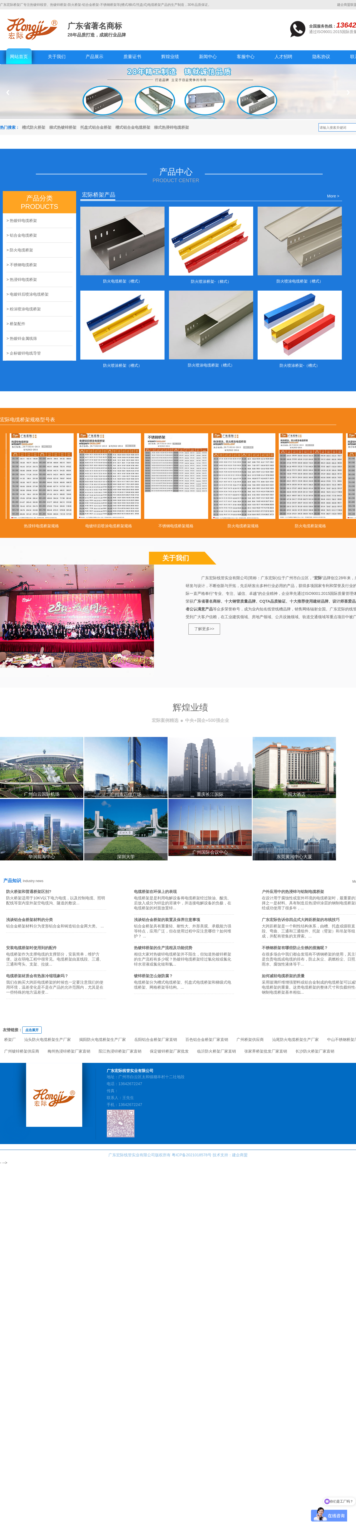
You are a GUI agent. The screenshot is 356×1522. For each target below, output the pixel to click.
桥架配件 (17, 323)
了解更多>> (204, 629)
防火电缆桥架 (21, 250)
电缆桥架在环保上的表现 (155, 891)
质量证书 (132, 56)
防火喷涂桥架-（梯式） (211, 281)
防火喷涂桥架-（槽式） (300, 365)
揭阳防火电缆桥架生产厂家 (102, 1039)
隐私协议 (321, 56)
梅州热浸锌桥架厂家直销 (69, 1051)
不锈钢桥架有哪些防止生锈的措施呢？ (295, 948)
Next (348, 92)
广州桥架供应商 (250, 1039)
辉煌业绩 (170, 56)
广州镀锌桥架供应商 (21, 1051)
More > (333, 196)
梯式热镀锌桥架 (62, 127)
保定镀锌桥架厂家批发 (169, 1051)
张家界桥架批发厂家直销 (265, 1051)
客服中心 (246, 56)
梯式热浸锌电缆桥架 (171, 127)
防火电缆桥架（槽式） (122, 281)
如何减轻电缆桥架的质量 (283, 976)
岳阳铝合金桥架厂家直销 (155, 1039)
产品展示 (94, 56)
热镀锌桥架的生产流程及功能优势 (163, 948)
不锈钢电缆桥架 (23, 265)
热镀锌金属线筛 (23, 338)
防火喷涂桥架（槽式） (122, 365)
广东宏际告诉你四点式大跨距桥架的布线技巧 (301, 919)
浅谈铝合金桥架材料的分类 (29, 919)
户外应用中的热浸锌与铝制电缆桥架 (293, 891)
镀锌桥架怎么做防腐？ (153, 976)
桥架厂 (10, 1039)
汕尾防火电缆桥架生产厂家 (295, 1039)
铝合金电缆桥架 (23, 235)
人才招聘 (283, 56)
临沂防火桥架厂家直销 (216, 1051)
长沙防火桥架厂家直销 (314, 1051)
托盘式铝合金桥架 (95, 127)
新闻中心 (208, 56)
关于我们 (57, 56)
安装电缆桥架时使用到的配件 (31, 948)
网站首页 (19, 56)
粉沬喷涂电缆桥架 (25, 309)
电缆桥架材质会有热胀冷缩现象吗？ (37, 976)
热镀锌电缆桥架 (23, 220)
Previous (7, 92)
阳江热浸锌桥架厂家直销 (120, 1051)
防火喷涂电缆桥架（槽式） (300, 281)
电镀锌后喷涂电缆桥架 (29, 294)
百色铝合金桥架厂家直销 (206, 1039)
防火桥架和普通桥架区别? (28, 891)
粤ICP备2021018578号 (191, 1155)
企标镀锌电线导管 (25, 353)
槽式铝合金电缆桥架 (132, 127)
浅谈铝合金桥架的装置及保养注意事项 (167, 919)
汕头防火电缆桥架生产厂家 (47, 1039)
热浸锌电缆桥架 (23, 279)
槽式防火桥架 (33, 127)
